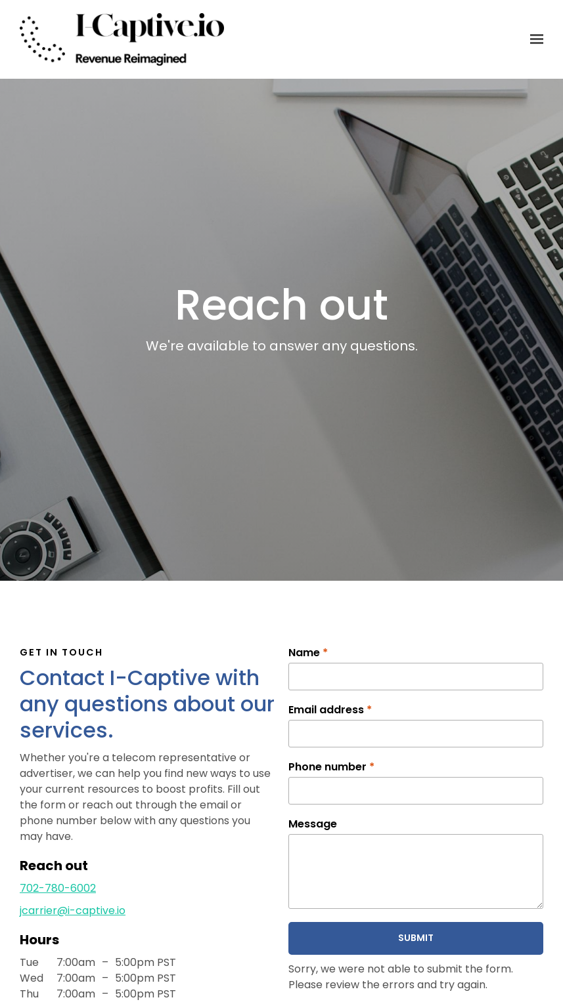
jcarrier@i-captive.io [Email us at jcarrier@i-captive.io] (72, 910)
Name (308, 652)
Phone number (331, 767)
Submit (416, 937)
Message (312, 824)
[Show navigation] (533, 39)
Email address (330, 710)
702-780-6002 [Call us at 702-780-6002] (58, 888)
